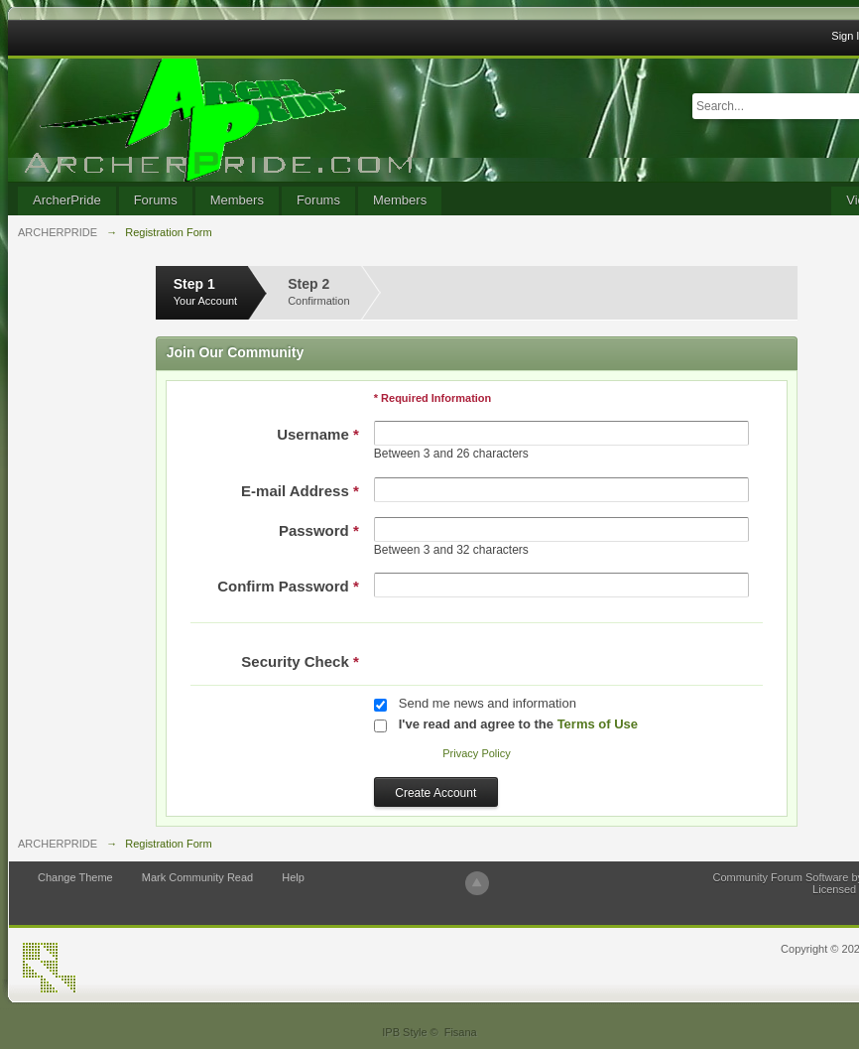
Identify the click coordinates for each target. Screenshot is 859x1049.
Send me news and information (487, 703)
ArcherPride (67, 200)
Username (318, 434)
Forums (156, 200)
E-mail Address (300, 490)
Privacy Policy (476, 753)
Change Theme (75, 877)
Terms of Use (597, 724)
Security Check (299, 661)
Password (319, 530)
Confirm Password (288, 586)
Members (237, 200)
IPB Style (404, 1032)
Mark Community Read (197, 877)
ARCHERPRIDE (57, 844)
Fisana (460, 1032)
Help (293, 877)
